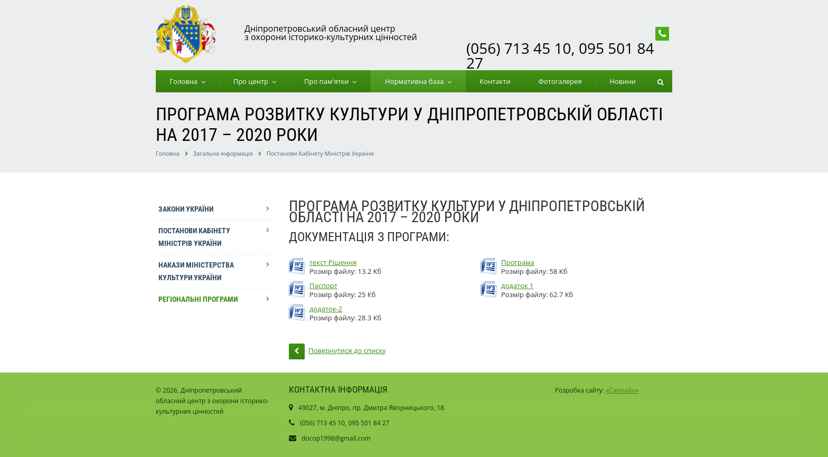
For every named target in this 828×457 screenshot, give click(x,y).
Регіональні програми (198, 299)
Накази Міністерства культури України (196, 271)
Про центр (252, 81)
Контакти (494, 81)
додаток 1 (517, 285)
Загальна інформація (223, 153)
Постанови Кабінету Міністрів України (320, 153)
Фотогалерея (559, 81)
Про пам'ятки (328, 81)
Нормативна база (416, 81)
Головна (185, 81)
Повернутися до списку (337, 351)
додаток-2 (325, 308)
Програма (517, 262)
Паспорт (323, 285)
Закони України (185, 209)
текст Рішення (332, 262)
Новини (622, 81)
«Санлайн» (622, 390)
